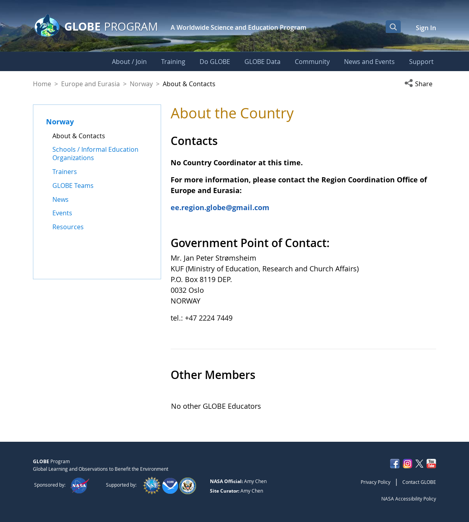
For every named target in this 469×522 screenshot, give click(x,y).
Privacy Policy (375, 482)
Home (42, 83)
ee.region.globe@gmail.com (220, 207)
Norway (141, 83)
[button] (420, 84)
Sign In (426, 27)
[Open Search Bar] (393, 26)
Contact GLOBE (419, 482)
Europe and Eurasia (90, 83)
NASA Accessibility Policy (408, 498)
